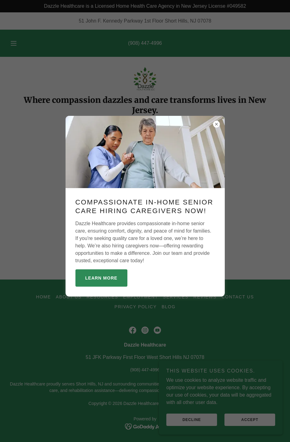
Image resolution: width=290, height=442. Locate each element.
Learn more (101, 278)
